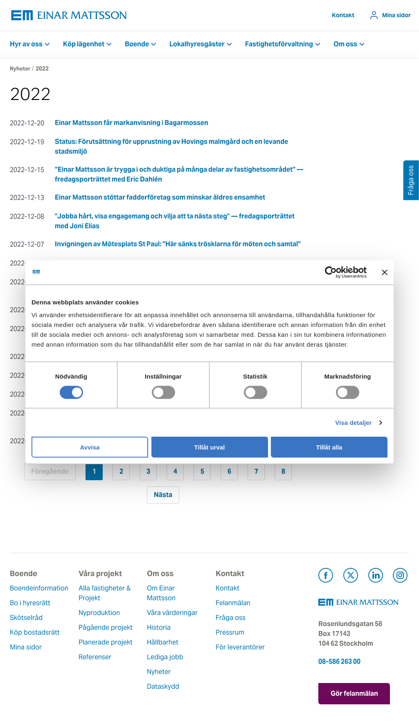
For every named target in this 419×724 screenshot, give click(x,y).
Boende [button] (137, 44)
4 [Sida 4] (175, 471)
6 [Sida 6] (229, 471)
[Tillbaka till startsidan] (69, 15)
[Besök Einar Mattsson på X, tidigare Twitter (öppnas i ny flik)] (350, 577)
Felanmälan (233, 603)
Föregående (50, 471)
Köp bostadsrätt (35, 632)
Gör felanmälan (354, 693)
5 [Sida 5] (202, 471)
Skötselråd (26, 617)
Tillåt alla (329, 447)
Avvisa (90, 447)
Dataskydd (163, 686)
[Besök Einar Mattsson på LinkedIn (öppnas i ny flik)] (375, 577)
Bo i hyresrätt (30, 603)
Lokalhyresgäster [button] (197, 44)
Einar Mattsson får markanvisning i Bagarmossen (131, 122)
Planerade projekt (106, 642)
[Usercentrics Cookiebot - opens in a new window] (346, 272)
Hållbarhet (162, 642)
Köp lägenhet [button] (83, 44)
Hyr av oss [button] (26, 44)
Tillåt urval (209, 447)
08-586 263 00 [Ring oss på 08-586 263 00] (339, 661)
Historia (159, 627)
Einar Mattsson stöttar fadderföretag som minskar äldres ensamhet (160, 197)
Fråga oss (231, 617)
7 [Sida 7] (256, 471)
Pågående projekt (106, 627)
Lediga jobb (165, 657)
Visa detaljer (353, 422)
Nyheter (20, 68)
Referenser (95, 657)
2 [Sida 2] (121, 471)
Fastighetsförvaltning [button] (279, 44)
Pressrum (230, 632)
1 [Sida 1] (94, 471)
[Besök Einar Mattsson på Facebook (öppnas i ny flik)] (325, 577)
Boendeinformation (39, 588)
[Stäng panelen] (384, 272)
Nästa (163, 494)
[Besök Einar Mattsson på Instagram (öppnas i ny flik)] (400, 577)
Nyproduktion (99, 612)
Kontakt (343, 15)
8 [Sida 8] (283, 471)
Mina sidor (396, 15)
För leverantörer (240, 647)
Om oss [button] (345, 44)
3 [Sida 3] (148, 471)
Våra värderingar (172, 612)
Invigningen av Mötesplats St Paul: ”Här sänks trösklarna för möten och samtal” (178, 244)
